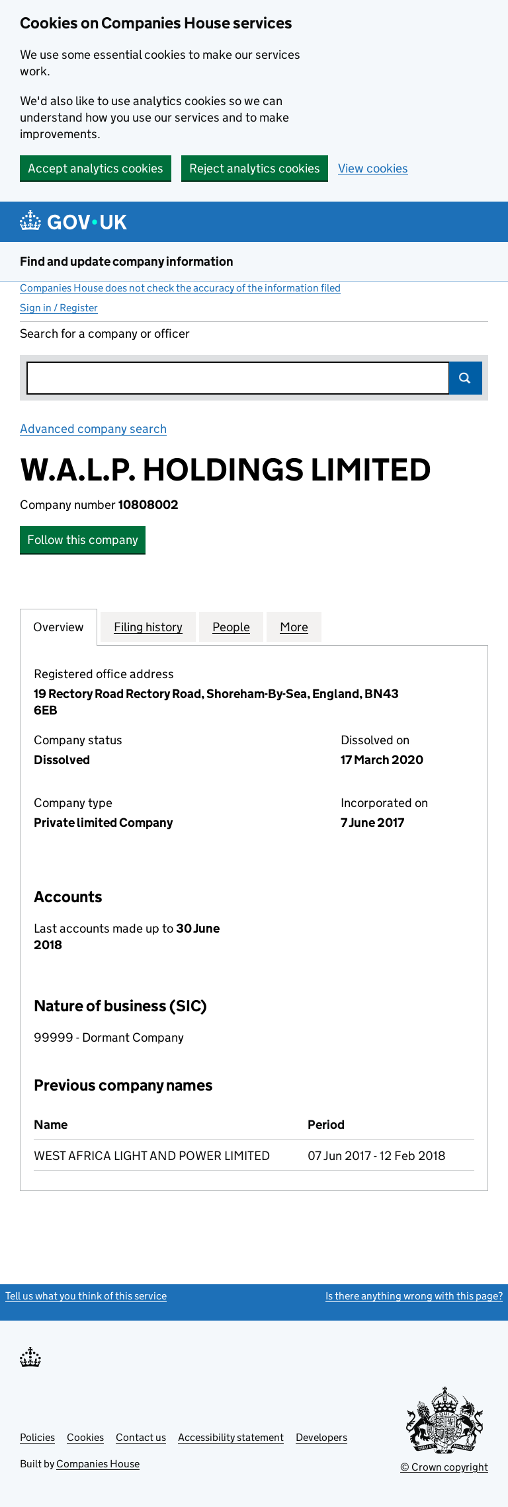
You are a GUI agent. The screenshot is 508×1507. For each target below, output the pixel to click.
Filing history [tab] (148, 627)
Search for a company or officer (105, 333)
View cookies (373, 168)
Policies (37, 1437)
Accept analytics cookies (95, 168)
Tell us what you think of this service (86, 1296)
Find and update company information (126, 261)
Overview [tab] (58, 627)
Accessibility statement (231, 1437)
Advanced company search (93, 428)
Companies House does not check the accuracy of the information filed (180, 288)
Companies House (98, 1463)
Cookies (85, 1437)
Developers (321, 1437)
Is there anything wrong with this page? (414, 1296)
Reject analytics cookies (254, 168)
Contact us (141, 1437)
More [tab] (294, 627)
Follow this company (82, 539)
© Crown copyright (444, 1467)
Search (465, 378)
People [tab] (231, 627)
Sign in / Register (59, 307)
